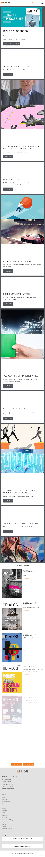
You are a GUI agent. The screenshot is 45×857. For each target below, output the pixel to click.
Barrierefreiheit (6, 817)
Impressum (5, 815)
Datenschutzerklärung (7, 820)
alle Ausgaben (16, 764)
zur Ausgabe (26, 578)
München (4, 808)
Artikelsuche (29, 764)
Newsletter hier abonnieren (22, 846)
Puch (3, 804)
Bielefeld (4, 799)
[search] (38, 3)
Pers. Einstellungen (7, 828)
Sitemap (4, 826)
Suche (3, 822)
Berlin (3, 797)
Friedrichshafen (6, 801)
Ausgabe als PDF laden (12, 43)
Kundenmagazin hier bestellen (22, 838)
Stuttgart (4, 810)
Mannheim (4, 806)
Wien (3, 812)
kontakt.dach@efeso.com (8, 788)
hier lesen (8, 74)
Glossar (4, 824)
